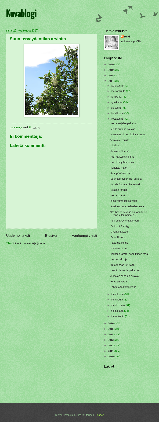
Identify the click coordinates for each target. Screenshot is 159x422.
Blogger (99, 415)
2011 (111, 351)
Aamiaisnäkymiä (119, 151)
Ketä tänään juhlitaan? (123, 265)
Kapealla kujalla (119, 242)
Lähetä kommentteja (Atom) (29, 243)
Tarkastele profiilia (131, 41)
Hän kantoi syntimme (122, 156)
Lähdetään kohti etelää (123, 287)
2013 (111, 339)
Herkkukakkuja (118, 259)
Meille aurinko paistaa (122, 129)
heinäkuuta (117, 113)
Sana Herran (117, 237)
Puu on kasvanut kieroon (124, 220)
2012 (111, 345)
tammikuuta (118, 316)
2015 (111, 328)
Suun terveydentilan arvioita (126, 178)
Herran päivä (117, 195)
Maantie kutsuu (119, 231)
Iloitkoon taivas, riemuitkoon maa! (129, 253)
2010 (111, 356)
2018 (111, 75)
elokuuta (116, 107)
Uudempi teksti (18, 235)
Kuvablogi (21, 14)
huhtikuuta (117, 299)
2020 (111, 64)
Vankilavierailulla (119, 140)
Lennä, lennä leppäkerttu (124, 270)
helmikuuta (117, 310)
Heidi (127, 36)
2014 (111, 334)
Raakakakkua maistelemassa (127, 206)
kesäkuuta (117, 118)
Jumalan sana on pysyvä (124, 276)
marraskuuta (118, 91)
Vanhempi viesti (84, 235)
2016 (111, 323)
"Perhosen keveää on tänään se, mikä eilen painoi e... (129, 214)
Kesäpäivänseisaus (121, 173)
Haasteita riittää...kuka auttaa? (127, 134)
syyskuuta (117, 102)
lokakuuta (117, 96)
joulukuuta (117, 85)
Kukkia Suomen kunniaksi (125, 184)
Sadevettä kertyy (120, 226)
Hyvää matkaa (118, 281)
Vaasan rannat (118, 189)
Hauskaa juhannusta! (122, 162)
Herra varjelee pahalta (123, 123)
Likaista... (115, 145)
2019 (111, 69)
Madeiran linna (118, 248)
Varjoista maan (118, 167)
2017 (111, 80)
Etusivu (51, 235)
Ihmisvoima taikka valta (123, 200)
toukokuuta (117, 294)
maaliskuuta (118, 305)
